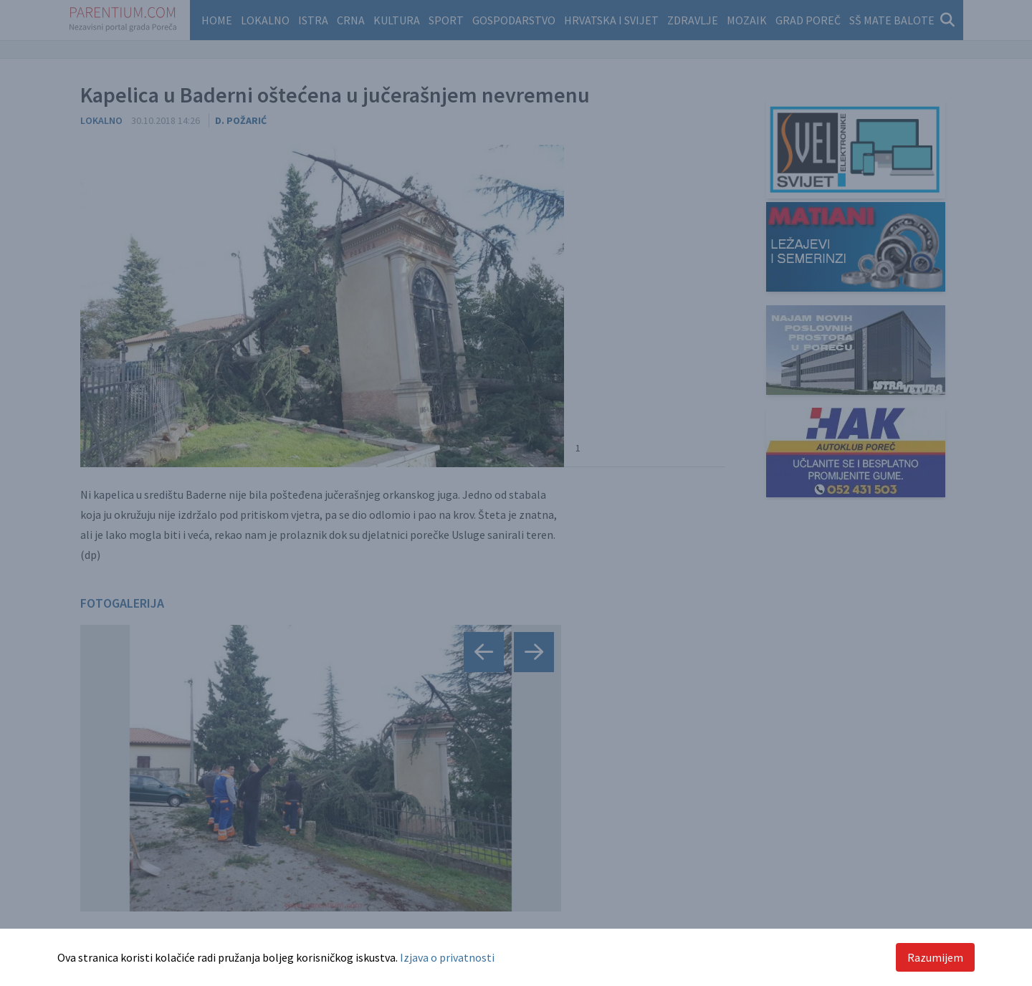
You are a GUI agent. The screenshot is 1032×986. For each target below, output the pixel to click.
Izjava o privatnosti (447, 957)
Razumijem (935, 957)
